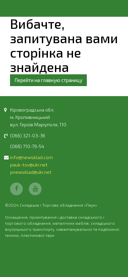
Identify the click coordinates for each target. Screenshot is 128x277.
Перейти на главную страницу (48, 80)
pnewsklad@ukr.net (31, 172)
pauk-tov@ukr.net (29, 164)
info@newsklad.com (31, 157)
